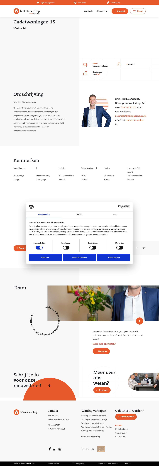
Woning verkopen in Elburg (92, 431)
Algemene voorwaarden (108, 464)
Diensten (101, 11)
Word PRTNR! (127, 416)
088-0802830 (53, 415)
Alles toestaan (114, 257)
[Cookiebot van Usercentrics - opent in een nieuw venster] (120, 207)
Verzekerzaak (120, 433)
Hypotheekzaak (121, 429)
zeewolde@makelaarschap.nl (130, 116)
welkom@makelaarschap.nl (58, 419)
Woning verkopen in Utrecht (93, 423)
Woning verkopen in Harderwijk (94, 419)
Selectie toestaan (79, 257)
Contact (121, 11)
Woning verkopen (93, 411)
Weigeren (45, 257)
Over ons (102, 351)
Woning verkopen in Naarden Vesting (96, 427)
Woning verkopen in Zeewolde (93, 415)
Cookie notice (53, 464)
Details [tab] (80, 215)
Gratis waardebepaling (90, 436)
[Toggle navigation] (138, 11)
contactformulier (135, 120)
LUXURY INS (120, 437)
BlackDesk (29, 464)
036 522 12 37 (128, 107)
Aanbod (88, 11)
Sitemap (127, 464)
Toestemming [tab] (44, 215)
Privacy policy (78, 464)
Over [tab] (115, 215)
